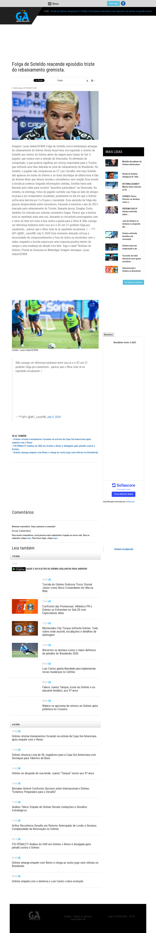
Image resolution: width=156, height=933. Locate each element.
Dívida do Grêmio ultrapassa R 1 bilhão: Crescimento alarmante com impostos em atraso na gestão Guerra (101, 11)
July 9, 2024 (54, 417)
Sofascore (130, 502)
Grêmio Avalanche (123, 549)
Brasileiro (108, 334)
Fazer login (113, 3)
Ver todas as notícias (133, 282)
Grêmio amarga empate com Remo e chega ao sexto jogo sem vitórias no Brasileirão (55, 452)
